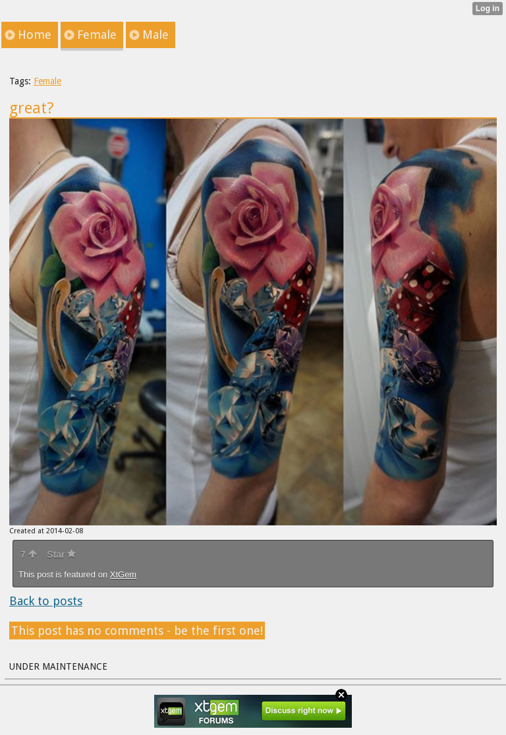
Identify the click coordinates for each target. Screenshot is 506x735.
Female (47, 81)
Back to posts (45, 601)
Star (61, 554)
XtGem (123, 574)
